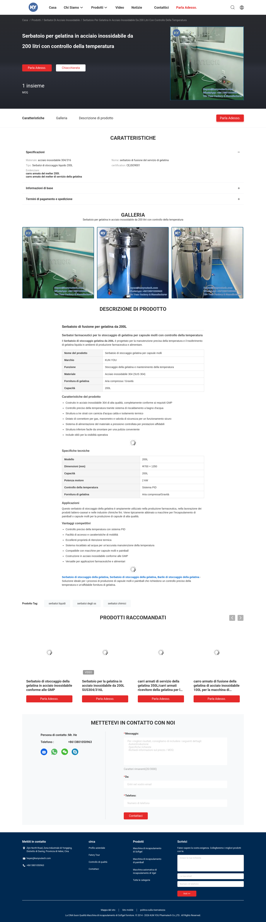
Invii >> (186, 893)
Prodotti (36, 20)
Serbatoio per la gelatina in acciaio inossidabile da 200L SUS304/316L (103, 685)
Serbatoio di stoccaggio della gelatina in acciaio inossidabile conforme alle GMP (49, 685)
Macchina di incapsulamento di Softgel (147, 850)
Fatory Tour (94, 855)
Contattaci (136, 816)
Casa (25, 20)
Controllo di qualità (98, 862)
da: (127, 776)
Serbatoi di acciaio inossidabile (62, 20)
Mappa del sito (108, 910)
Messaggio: (132, 733)
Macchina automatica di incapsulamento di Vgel (145, 871)
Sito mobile (127, 910)
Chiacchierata (71, 68)
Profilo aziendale (97, 848)
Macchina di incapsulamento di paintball (147, 861)
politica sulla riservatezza (152, 910)
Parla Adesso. (37, 68)
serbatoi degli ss (86, 603)
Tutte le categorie (141, 880)
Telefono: (130, 795)
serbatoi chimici (117, 603)
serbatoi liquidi (57, 603)
